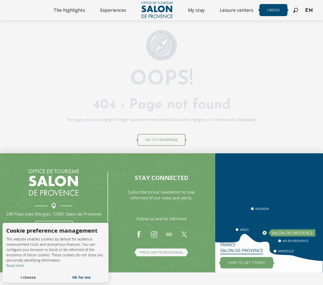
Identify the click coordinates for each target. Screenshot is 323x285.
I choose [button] (28, 277)
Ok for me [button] (81, 277)
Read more (15, 265)
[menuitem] (69, 10)
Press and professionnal (161, 252)
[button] (295, 10)
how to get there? (246, 262)
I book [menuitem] (273, 10)
